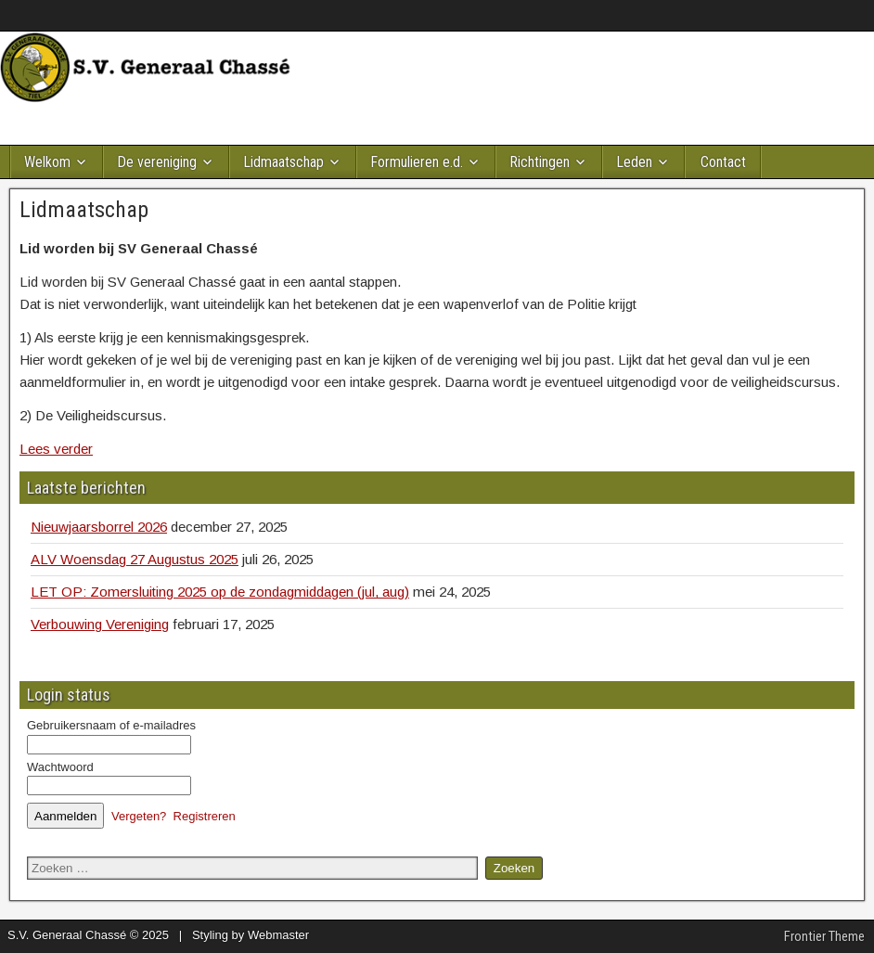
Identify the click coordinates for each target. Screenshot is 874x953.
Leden (634, 162)
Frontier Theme (824, 936)
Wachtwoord (60, 767)
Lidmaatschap (283, 162)
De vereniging (157, 162)
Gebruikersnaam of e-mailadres (111, 725)
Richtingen (539, 162)
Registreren (205, 816)
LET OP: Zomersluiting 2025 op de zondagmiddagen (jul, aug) (220, 591)
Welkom (47, 162)
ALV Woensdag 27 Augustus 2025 (134, 559)
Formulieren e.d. (416, 162)
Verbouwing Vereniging (100, 624)
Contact (723, 162)
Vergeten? (138, 816)
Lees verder (56, 449)
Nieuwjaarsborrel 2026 (99, 526)
